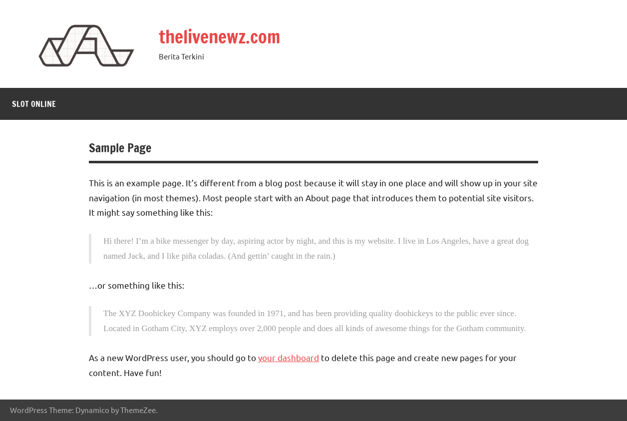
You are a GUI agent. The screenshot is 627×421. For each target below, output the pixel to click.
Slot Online (34, 103)
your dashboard (288, 357)
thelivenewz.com (220, 36)
